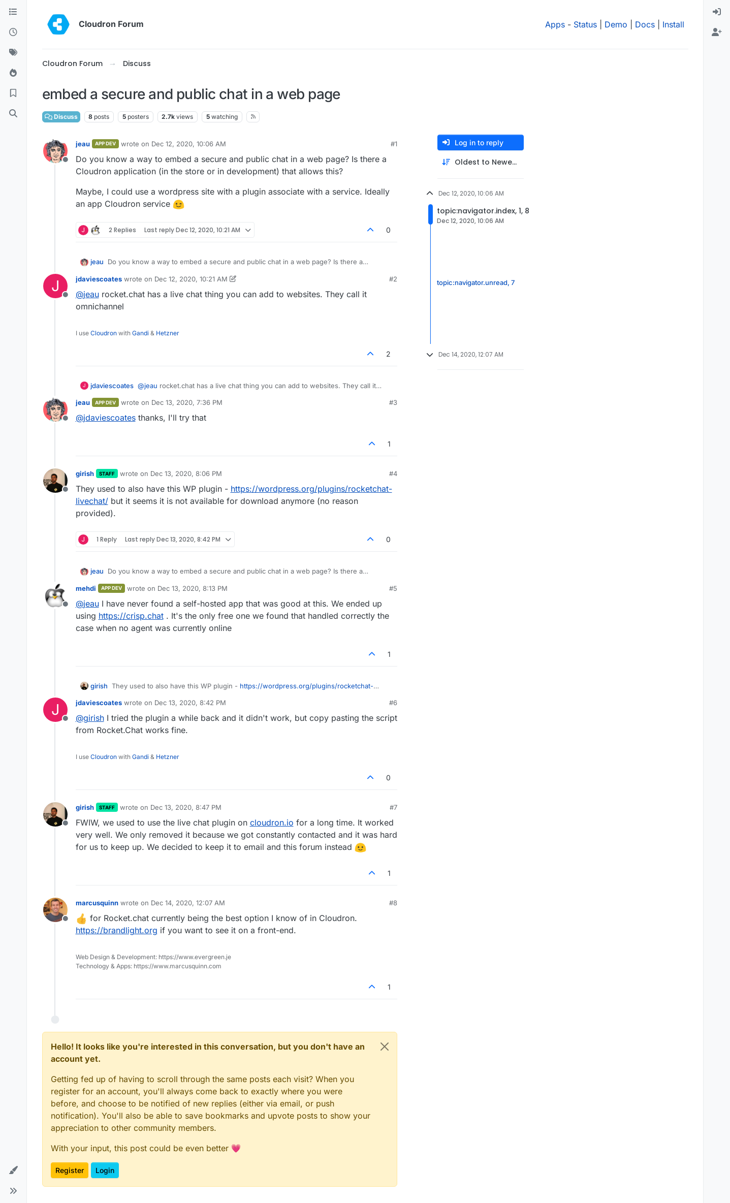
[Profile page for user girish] (55, 480)
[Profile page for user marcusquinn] (55, 910)
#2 (393, 279)
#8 (393, 903)
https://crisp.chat (131, 616)
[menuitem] (717, 12)
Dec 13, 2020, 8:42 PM (190, 703)
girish (85, 473)
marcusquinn (97, 903)
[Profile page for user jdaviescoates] (55, 286)
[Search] (13, 114)
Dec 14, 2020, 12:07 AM (188, 903)
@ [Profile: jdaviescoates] (106, 418)
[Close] (384, 1046)
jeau (83, 144)
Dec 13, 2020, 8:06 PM (186, 473)
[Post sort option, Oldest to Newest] (480, 162)
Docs (645, 24)
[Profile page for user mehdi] (55, 595)
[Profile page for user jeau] (55, 151)
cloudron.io (272, 822)
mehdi (86, 588)
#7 (393, 807)
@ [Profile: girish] (90, 718)
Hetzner (167, 333)
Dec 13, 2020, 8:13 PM (192, 588)
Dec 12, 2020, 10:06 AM (188, 144)
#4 (393, 473)
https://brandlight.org (116, 930)
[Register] (717, 32)
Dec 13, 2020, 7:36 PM (187, 402)
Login (105, 1170)
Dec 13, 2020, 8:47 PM (185, 807)
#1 (394, 144)
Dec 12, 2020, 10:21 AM (191, 279)
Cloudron (103, 333)
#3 (393, 402)
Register (69, 1170)
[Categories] (13, 12)
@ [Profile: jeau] (87, 294)
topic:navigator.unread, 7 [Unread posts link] (476, 282)
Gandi (140, 333)
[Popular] (13, 73)
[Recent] (13, 32)
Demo (616, 24)
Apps (555, 24)
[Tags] (13, 53)
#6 (393, 703)
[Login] (717, 12)
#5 (393, 588)
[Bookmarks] (13, 93)
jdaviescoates (99, 279)
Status (585, 24)
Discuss (61, 116)
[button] (13, 1170)
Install (673, 24)
